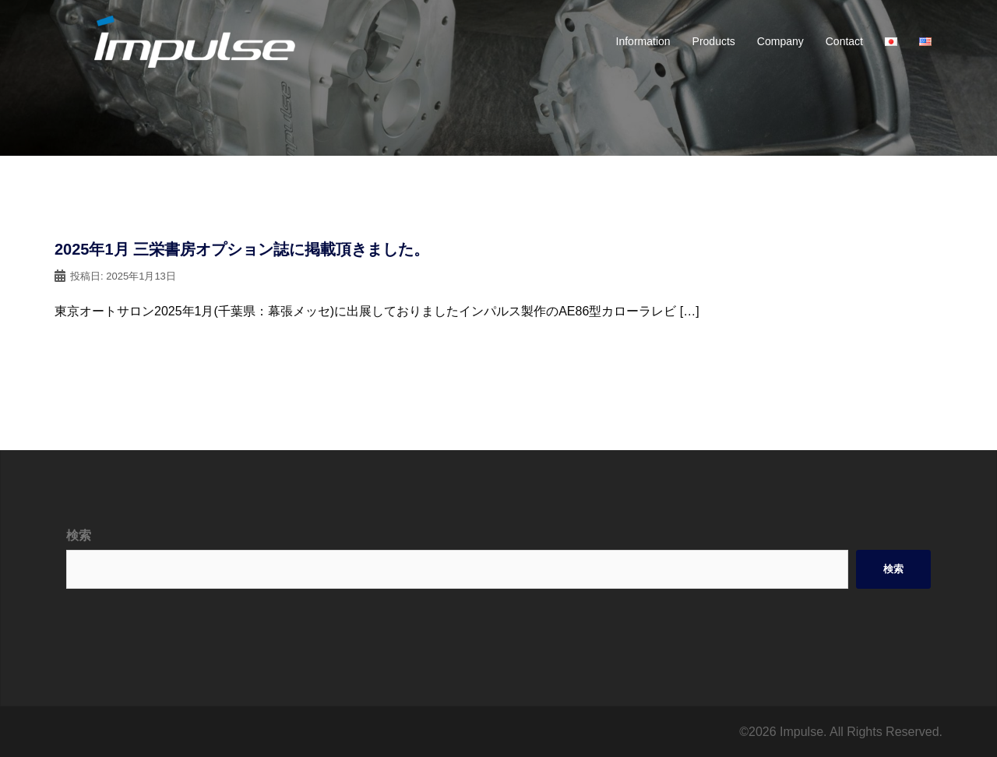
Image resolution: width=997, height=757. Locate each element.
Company (780, 41)
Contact (844, 41)
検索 (78, 535)
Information (643, 41)
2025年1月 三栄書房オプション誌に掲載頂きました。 (242, 249)
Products (713, 41)
